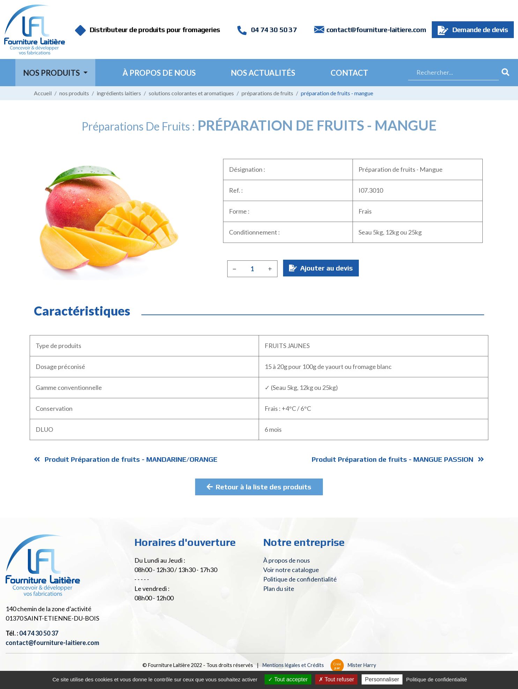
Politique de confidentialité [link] (436, 679)
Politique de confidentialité (300, 579)
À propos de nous (159, 72)
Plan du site (278, 588)
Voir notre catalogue (291, 569)
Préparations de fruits (267, 93)
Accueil (43, 93)
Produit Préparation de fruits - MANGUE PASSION (398, 459)
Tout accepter (288, 679)
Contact (349, 72)
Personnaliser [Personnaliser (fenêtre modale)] (382, 679)
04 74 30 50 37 (267, 29)
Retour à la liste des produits (259, 487)
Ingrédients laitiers (119, 93)
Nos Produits (52, 72)
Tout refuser (336, 679)
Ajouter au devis (321, 268)
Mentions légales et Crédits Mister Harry (319, 665)
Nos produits (74, 93)
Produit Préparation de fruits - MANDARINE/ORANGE (125, 459)
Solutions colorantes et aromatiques (191, 93)
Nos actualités (263, 72)
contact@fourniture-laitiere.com (376, 29)
